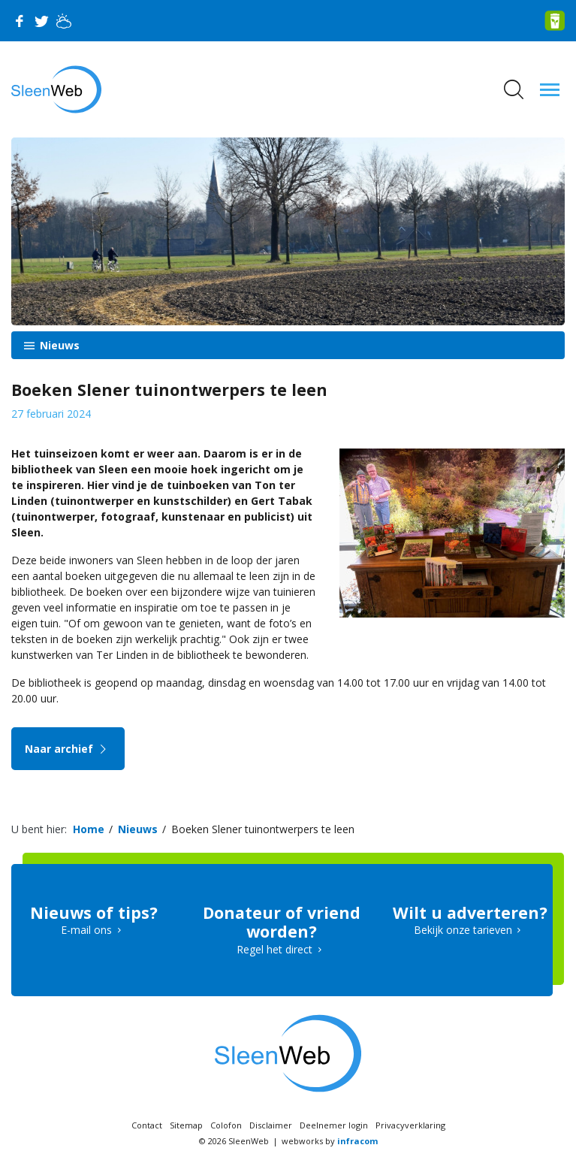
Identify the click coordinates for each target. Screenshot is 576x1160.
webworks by (330, 1140)
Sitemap (186, 1125)
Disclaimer (270, 1125)
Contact (146, 1125)
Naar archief (68, 749)
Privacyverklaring (410, 1125)
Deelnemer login (334, 1125)
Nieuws (58, 345)
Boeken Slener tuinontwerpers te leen (262, 829)
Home (88, 829)
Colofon (226, 1125)
